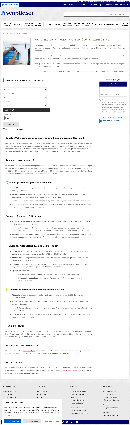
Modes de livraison (77, 403)
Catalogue (6, 24)
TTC (119, 80)
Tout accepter (12, 421)
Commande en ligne (78, 394)
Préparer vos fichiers (111, 408)
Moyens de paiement (78, 400)
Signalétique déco (15, 33)
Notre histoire (8, 394)
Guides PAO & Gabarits (112, 397)
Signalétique (87, 24)
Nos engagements (10, 397)
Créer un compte (122, 5)
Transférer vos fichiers (111, 415)
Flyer (38, 24)
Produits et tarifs (71, 5)
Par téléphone (42, 394)
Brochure (28, 24)
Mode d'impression (10, 93)
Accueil (5, 33)
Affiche (77, 24)
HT (115, 80)
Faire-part (67, 24)
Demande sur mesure (89, 5)
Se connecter (106, 4)
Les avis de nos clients (78, 411)
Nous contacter (10, 5)
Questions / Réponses (112, 400)
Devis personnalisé (77, 397)
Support (6, 85)
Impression (7, 101)
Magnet (25, 33)
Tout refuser (32, 421)
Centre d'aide (108, 394)
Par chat (40, 397)
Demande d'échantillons (79, 413)
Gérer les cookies (51, 421)
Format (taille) (9, 114)
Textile (124, 24)
